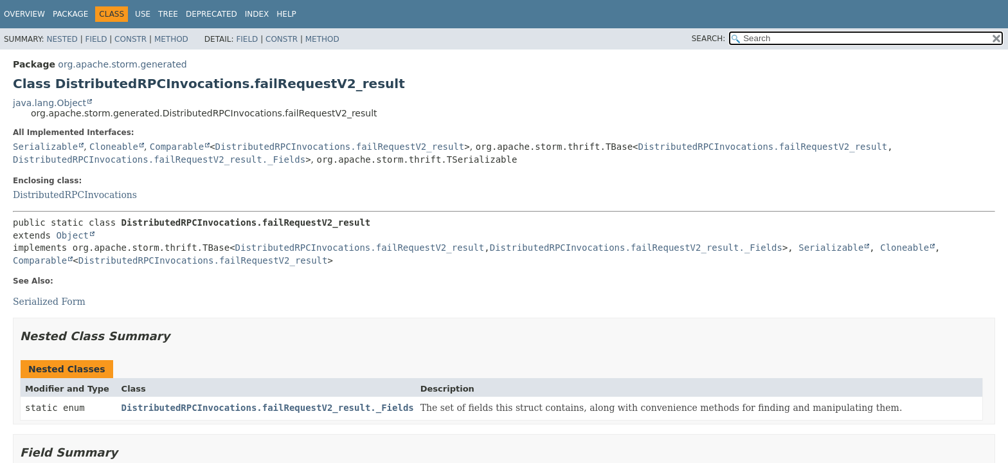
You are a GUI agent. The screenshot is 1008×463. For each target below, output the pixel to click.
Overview (24, 14)
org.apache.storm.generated (122, 64)
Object (72, 235)
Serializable (45, 146)
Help (286, 14)
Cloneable (113, 146)
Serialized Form (49, 301)
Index (257, 14)
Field (96, 39)
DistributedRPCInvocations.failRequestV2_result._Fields (159, 159)
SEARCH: (709, 38)
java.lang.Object (49, 103)
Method (171, 39)
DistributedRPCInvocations (75, 195)
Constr (130, 39)
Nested (61, 39)
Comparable (177, 146)
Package (70, 14)
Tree (168, 14)
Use (142, 14)
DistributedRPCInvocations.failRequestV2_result (340, 146)
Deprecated (211, 14)
